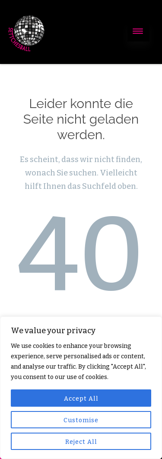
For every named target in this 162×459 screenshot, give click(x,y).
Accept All (81, 398)
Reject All (81, 442)
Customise (81, 420)
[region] (81, 387)
